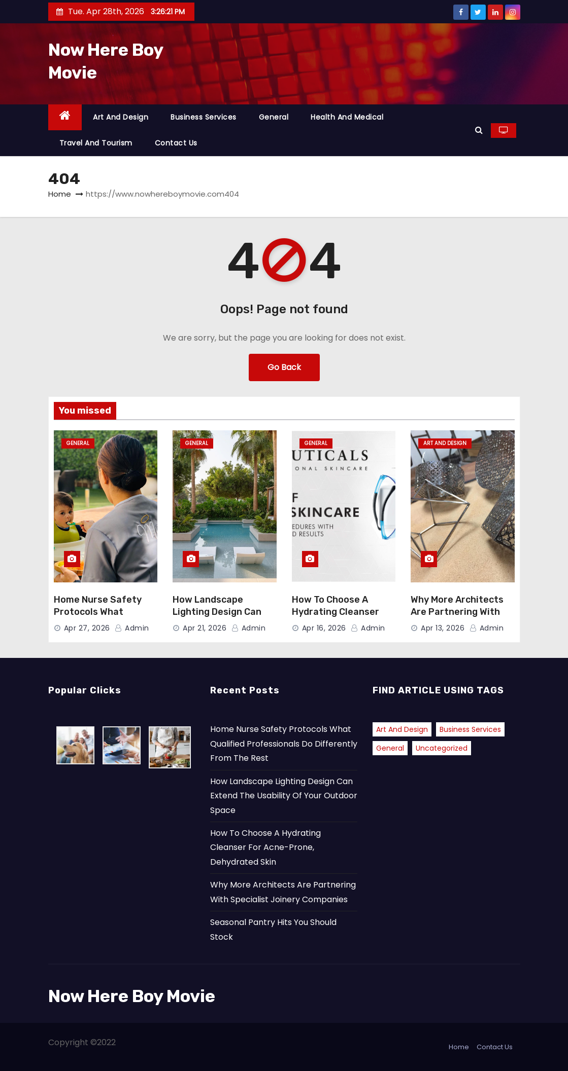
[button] (479, 130)
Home (59, 194)
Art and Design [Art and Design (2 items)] (402, 729)
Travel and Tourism (95, 143)
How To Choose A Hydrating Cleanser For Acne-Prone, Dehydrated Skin (265, 847)
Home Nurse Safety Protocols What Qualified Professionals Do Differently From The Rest (283, 743)
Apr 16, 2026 (324, 628)
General (274, 117)
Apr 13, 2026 (442, 628)
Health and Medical (347, 117)
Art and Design (120, 117)
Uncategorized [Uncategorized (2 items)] (441, 748)
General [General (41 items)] (390, 748)
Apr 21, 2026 (204, 628)
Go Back (284, 367)
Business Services (204, 117)
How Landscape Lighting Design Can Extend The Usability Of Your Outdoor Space (283, 795)
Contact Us (176, 143)
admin (132, 628)
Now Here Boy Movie (131, 996)
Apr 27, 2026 (87, 628)
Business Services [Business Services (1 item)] (470, 729)
